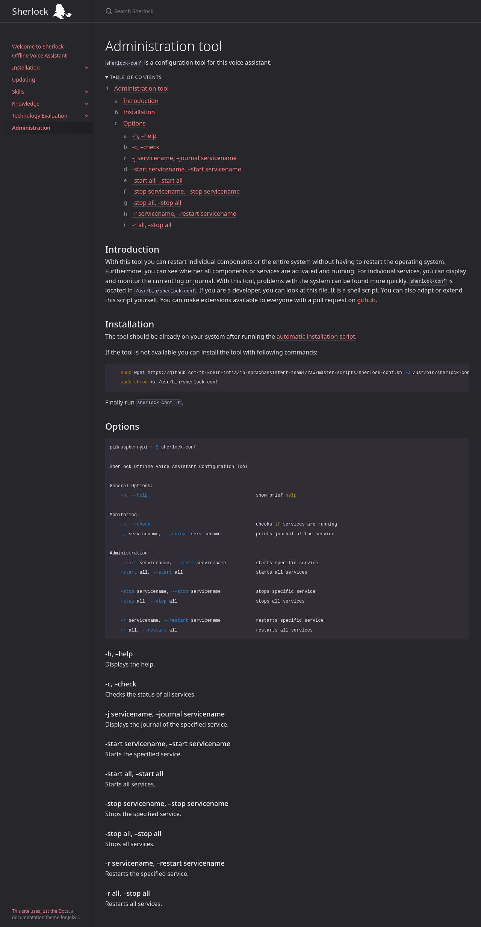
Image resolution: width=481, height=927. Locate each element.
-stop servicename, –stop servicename (186, 191)
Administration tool (141, 88)
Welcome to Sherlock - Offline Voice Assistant (39, 51)
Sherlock (46, 11)
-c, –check (145, 147)
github (366, 300)
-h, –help (144, 136)
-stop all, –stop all (156, 202)
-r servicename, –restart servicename (184, 213)
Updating (23, 79)
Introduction (141, 101)
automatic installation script (316, 336)
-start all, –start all (157, 180)
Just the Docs (55, 911)
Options (134, 123)
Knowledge (25, 103)
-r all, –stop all (151, 225)
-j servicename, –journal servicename (184, 158)
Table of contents (136, 77)
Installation (26, 67)
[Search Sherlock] (269, 11)
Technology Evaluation (39, 115)
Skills (18, 91)
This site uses (26, 911)
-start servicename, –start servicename (186, 169)
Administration (31, 127)
